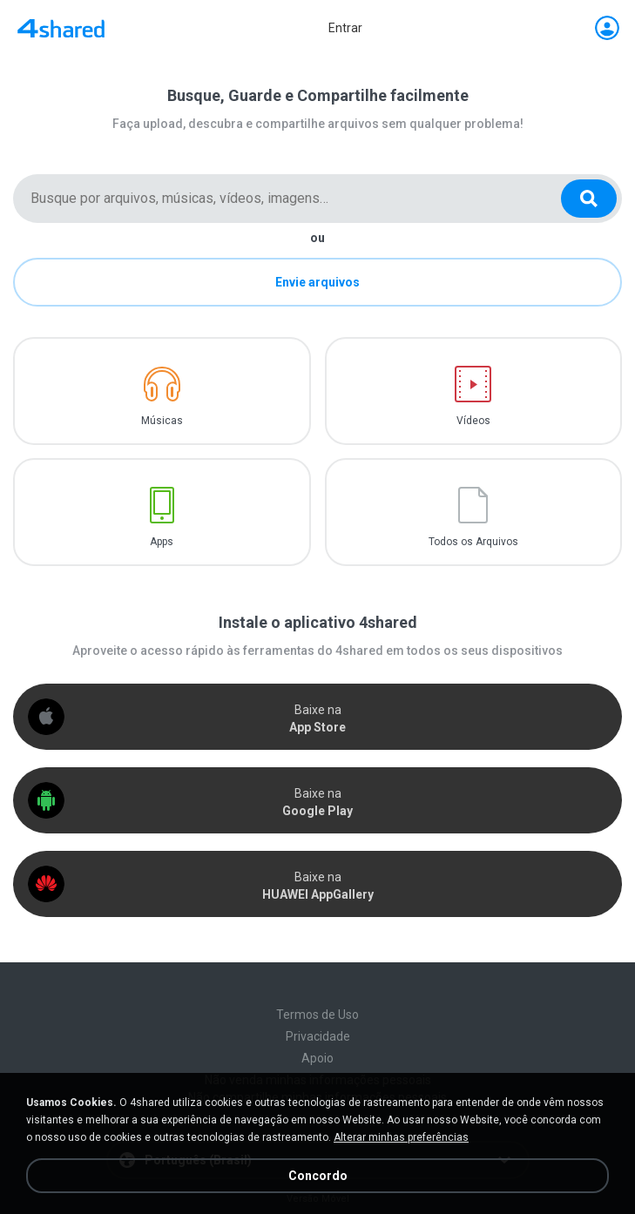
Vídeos (473, 421)
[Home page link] (61, 27)
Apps (161, 542)
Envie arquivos (317, 282)
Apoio (317, 1058)
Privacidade (318, 1036)
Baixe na (317, 718)
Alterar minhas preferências (401, 1137)
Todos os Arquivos (473, 542)
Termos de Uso (317, 1015)
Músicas (162, 421)
